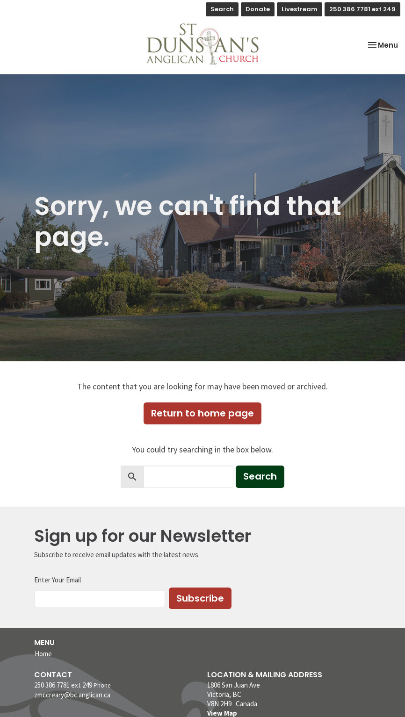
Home (43, 653)
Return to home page (202, 413)
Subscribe (200, 598)
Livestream (300, 9)
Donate (258, 9)
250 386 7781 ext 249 (362, 9)
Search (222, 9)
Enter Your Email (57, 579)
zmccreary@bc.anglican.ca (72, 694)
